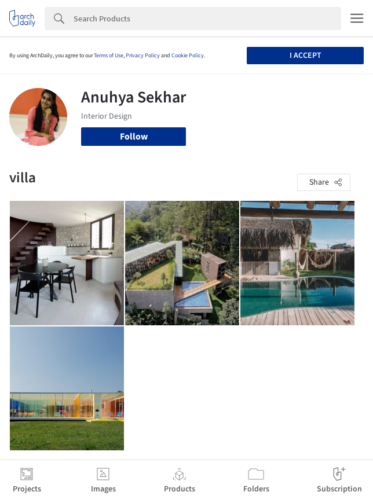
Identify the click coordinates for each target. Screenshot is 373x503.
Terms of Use (108, 56)
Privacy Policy (143, 56)
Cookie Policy (187, 56)
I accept (305, 55)
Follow (134, 136)
